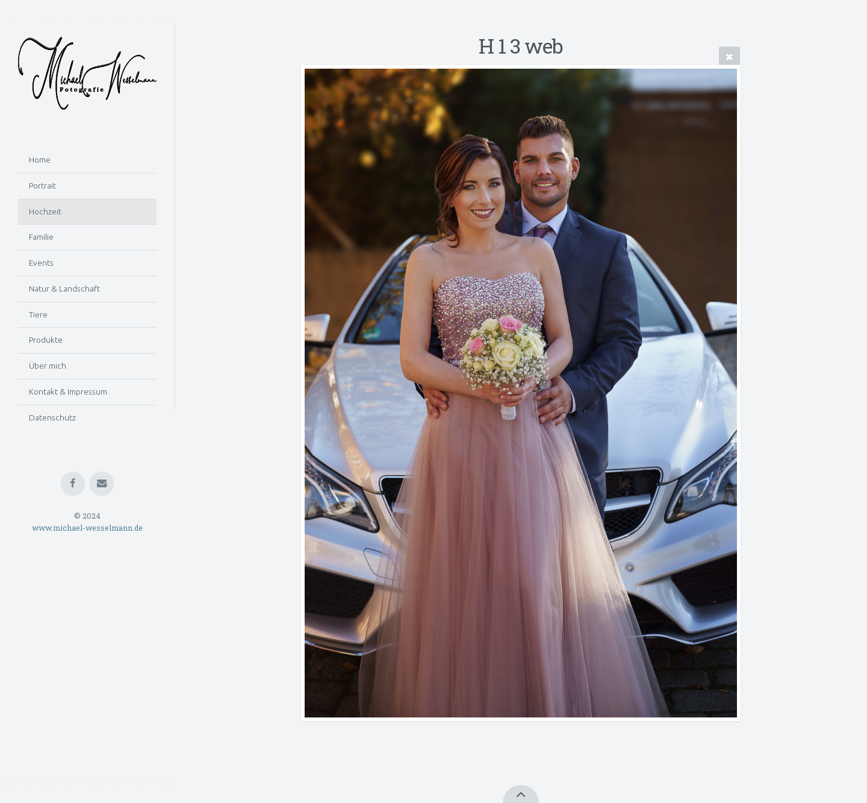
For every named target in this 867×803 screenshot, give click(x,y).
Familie (41, 237)
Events (41, 262)
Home (40, 159)
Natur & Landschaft (64, 288)
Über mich (47, 365)
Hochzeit (45, 211)
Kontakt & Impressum (68, 391)
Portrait (42, 185)
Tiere (38, 314)
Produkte (46, 340)
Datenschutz (52, 417)
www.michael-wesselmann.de (87, 528)
